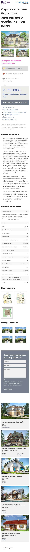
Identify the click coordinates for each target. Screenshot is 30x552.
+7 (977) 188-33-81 (22, 2)
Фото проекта (8, 107)
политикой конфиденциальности (13, 385)
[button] (2, 39)
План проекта (8, 117)
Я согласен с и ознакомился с (13, 383)
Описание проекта (10, 110)
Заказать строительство (15, 102)
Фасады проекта (9, 119)
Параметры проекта (11, 114)
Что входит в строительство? (14, 112)
